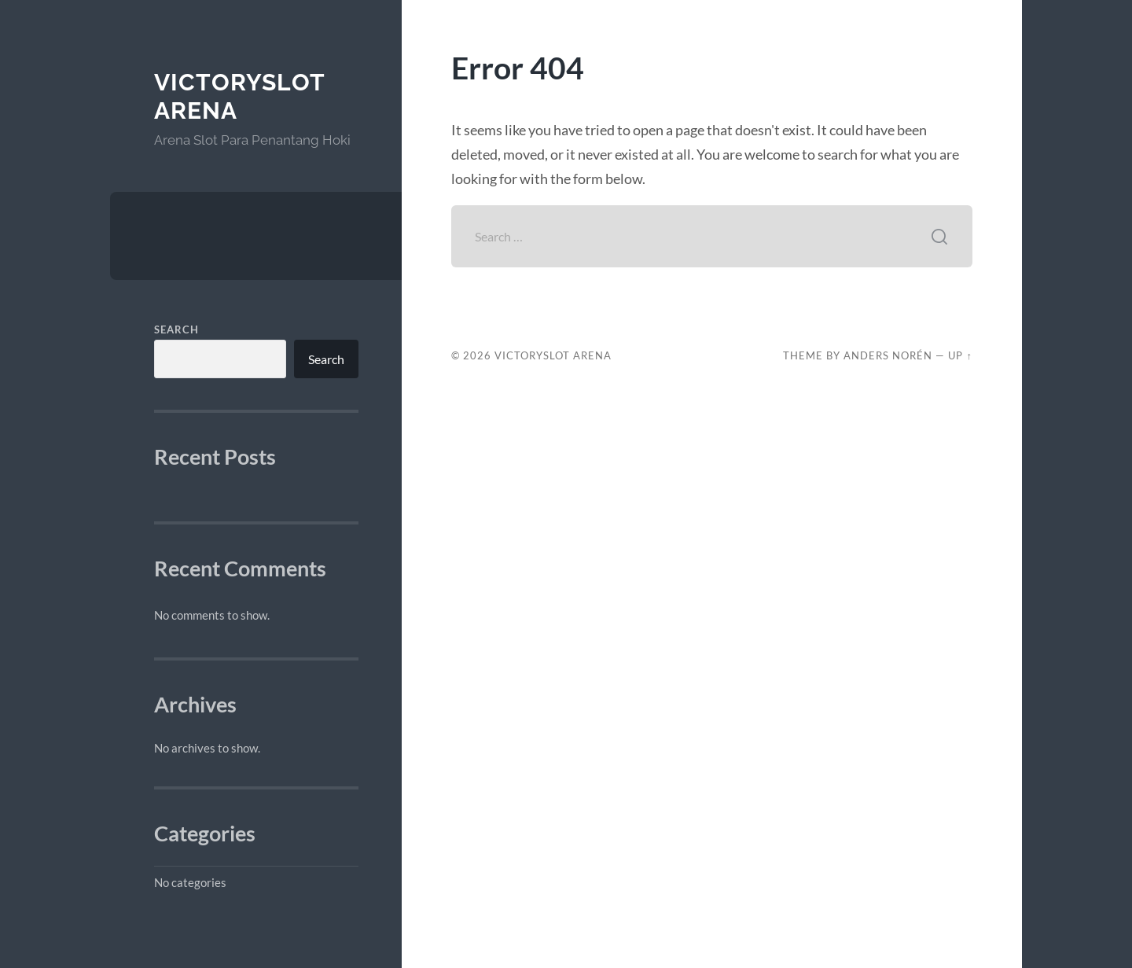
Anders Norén (887, 355)
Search (176, 329)
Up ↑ (960, 355)
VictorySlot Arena (553, 355)
